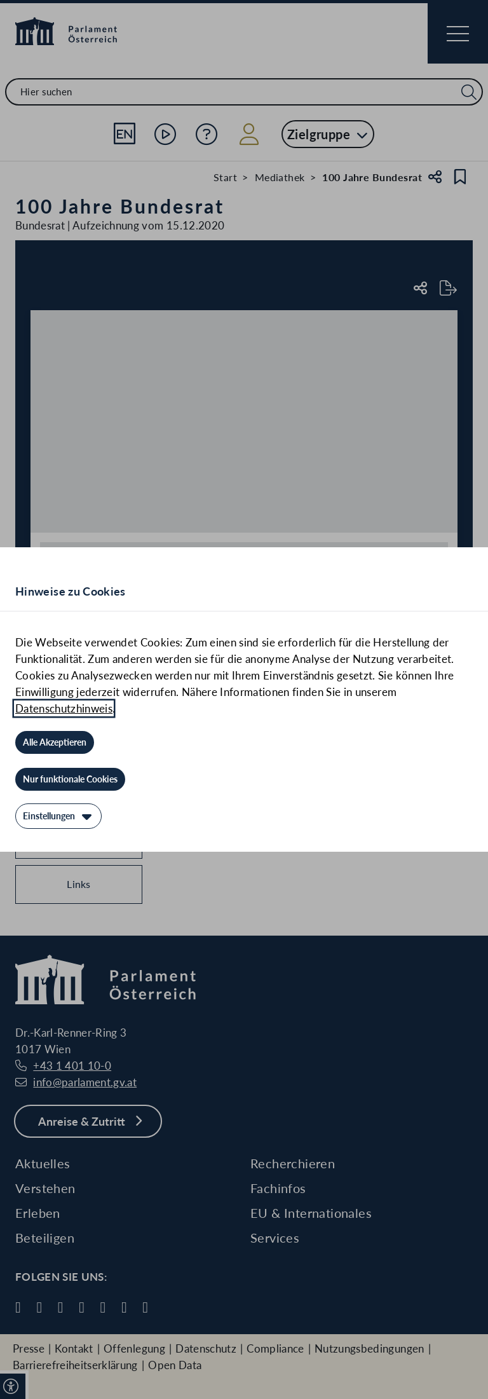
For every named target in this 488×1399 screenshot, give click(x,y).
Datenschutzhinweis (63, 708)
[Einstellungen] (58, 816)
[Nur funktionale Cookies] (70, 779)
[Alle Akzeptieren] (54, 742)
